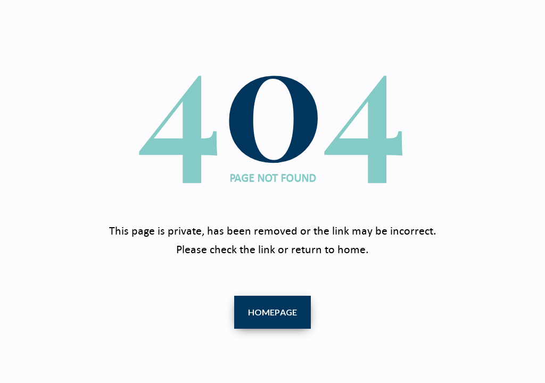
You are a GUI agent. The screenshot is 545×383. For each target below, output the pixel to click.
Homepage (273, 312)
